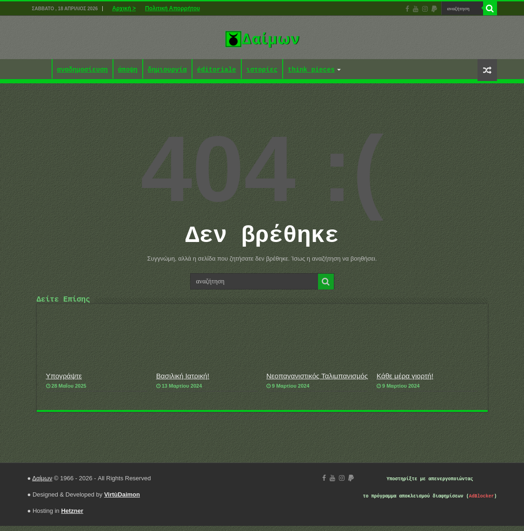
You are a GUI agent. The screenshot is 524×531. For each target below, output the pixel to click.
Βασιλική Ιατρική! (182, 381)
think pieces (311, 70)
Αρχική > (124, 8)
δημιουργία (167, 70)
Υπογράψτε (64, 381)
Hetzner (72, 515)
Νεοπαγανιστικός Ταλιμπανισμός (317, 381)
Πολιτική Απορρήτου (172, 8)
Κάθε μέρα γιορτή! (405, 381)
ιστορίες (262, 70)
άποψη (128, 70)
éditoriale (216, 70)
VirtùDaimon (122, 499)
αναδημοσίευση (82, 70)
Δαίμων (42, 483)
